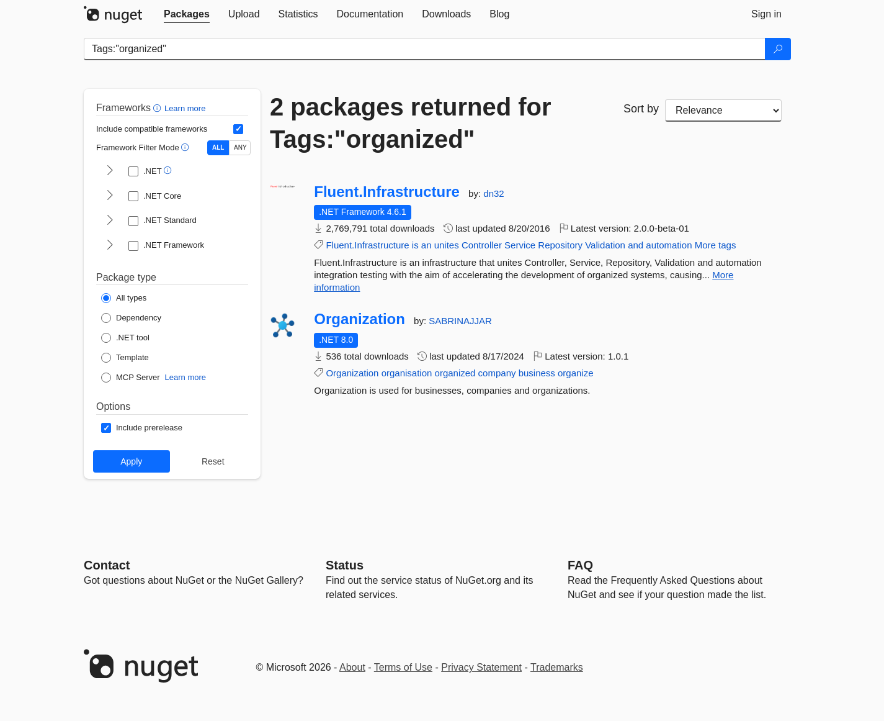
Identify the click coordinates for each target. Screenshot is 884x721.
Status (345, 565)
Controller (482, 245)
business (537, 373)
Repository (560, 245)
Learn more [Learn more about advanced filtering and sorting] (184, 108)
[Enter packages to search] (425, 49)
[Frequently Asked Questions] (580, 565)
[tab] (186, 14)
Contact (107, 565)
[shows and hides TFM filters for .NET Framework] (109, 246)
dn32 (493, 193)
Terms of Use (403, 667)
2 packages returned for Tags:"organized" (410, 123)
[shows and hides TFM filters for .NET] (109, 171)
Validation (605, 245)
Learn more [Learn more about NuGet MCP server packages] (185, 377)
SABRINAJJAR (460, 320)
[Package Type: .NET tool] (125, 338)
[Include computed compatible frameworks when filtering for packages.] (238, 129)
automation (669, 245)
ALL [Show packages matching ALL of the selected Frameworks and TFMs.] (218, 147)
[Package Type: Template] (125, 358)
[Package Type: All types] (123, 298)
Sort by (641, 108)
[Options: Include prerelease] (141, 428)
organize (576, 373)
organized (455, 373)
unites (446, 245)
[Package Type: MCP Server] (130, 378)
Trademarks (556, 667)
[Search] (778, 49)
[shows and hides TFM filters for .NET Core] (109, 196)
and (635, 245)
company (497, 373)
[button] (158, 107)
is (415, 245)
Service (519, 245)
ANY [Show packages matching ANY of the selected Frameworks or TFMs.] (240, 147)
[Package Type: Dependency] (131, 318)
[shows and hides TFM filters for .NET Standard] (109, 221)
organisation (407, 373)
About (352, 667)
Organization (359, 319)
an (426, 245)
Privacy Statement (481, 667)
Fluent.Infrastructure (387, 192)
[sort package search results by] (723, 110)
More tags (715, 245)
